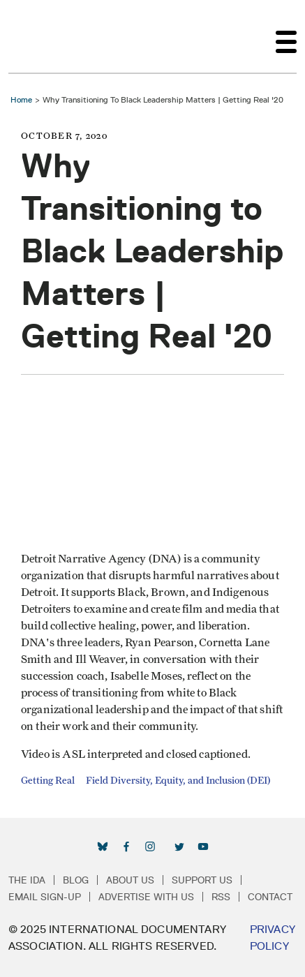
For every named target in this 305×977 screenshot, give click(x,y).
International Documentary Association (33, 36)
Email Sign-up (44, 897)
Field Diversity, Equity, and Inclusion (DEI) (178, 781)
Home (21, 99)
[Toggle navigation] (286, 36)
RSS (220, 897)
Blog (76, 880)
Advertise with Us (146, 897)
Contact (270, 897)
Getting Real (48, 781)
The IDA (26, 880)
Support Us (202, 880)
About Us (130, 880)
